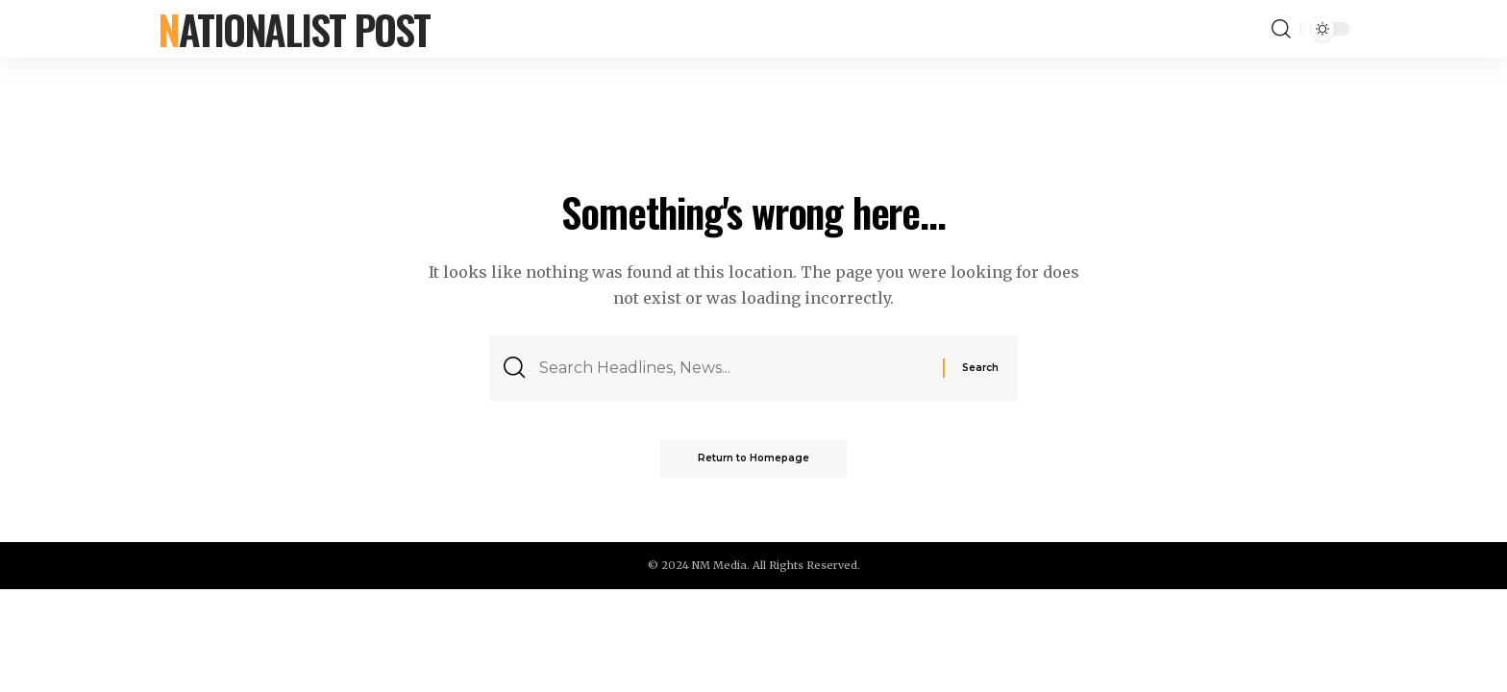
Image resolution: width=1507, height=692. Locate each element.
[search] (1281, 28)
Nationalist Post (293, 29)
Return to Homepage (753, 458)
